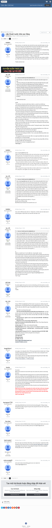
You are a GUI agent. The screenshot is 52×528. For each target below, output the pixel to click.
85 (49, 32)
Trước (5, 38)
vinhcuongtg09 (8, 457)
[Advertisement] (26, 17)
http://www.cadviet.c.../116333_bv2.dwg (41, 354)
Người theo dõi (44, 32)
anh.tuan (7, 281)
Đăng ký (47, 5)
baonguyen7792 (8, 399)
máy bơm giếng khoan (37, 441)
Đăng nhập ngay (37, 491)
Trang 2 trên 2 (15, 38)
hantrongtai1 (8, 437)
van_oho (7, 300)
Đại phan (7, 418)
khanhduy (9, 35)
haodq (8, 364)
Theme (24, 523)
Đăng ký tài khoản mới (15, 491)
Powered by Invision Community (26, 526)
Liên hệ (28, 523)
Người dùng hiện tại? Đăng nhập (36, 5)
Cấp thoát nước (25, 35)
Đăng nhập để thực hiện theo (7, 32)
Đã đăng (19, 42)
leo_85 (8, 74)
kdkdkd (8, 42)
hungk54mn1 (8, 345)
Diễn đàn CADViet (7, 5)
